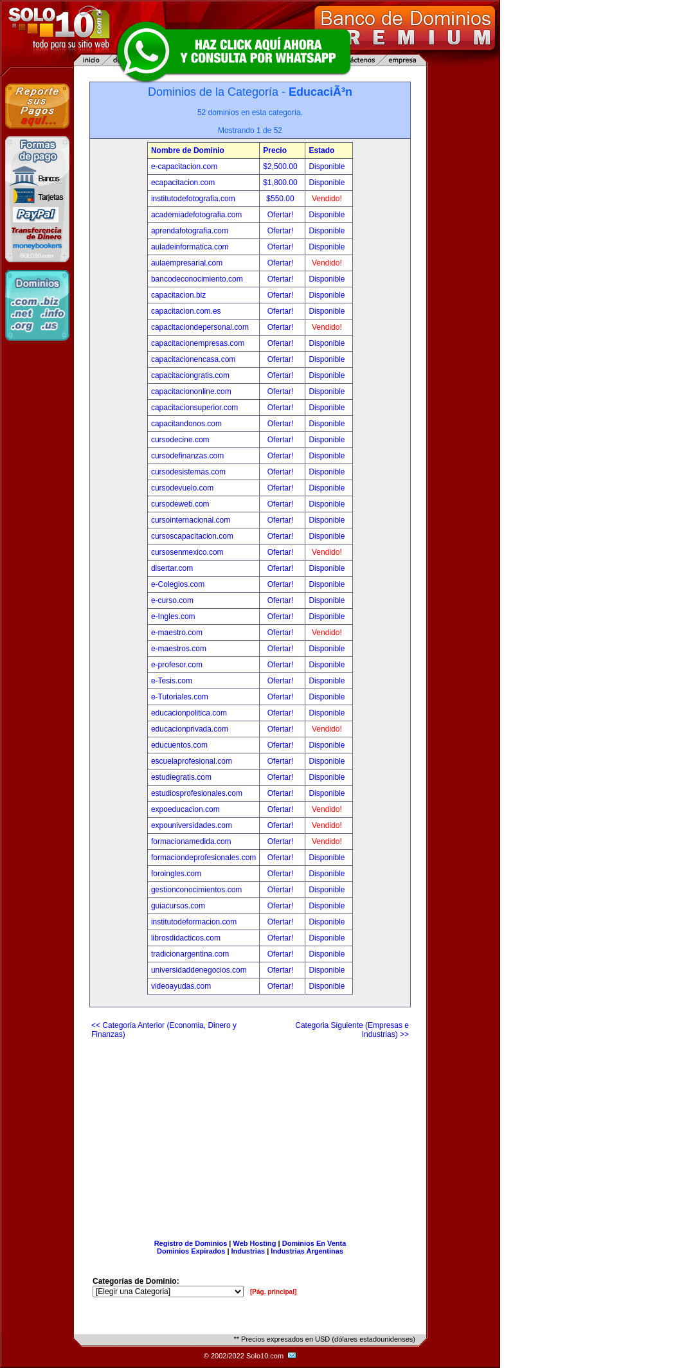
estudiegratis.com (181, 777)
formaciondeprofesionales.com (203, 857)
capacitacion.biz (178, 295)
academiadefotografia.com (196, 214)
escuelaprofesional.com (191, 761)
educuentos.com (179, 745)
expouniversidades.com (191, 825)
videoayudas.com (181, 986)
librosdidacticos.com (186, 937)
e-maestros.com (178, 648)
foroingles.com (176, 873)
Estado (321, 150)
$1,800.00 (281, 182)
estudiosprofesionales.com (196, 793)
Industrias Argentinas (307, 1251)
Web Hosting (254, 1243)
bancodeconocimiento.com (197, 279)
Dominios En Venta (314, 1243)
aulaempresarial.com (186, 262)
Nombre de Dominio (187, 150)
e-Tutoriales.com (179, 696)
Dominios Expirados (191, 1251)
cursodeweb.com (180, 504)
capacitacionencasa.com (193, 359)
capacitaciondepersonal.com (200, 327)
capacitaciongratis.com (190, 375)
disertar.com (172, 568)
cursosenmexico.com (187, 552)
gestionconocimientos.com (196, 889)
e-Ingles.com (173, 616)
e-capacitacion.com (184, 166)
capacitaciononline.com (191, 391)
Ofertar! (281, 214)
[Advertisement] (250, 1134)
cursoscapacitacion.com (192, 536)
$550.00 (281, 198)
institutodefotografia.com (193, 198)
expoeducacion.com (185, 809)
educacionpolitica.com (189, 712)
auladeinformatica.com (190, 246)
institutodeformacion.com (194, 921)
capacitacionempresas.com (197, 343)
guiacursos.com (178, 905)
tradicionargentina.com (190, 954)
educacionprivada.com (189, 729)
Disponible (327, 166)
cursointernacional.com (190, 520)
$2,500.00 (281, 166)
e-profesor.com (177, 664)
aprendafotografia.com (189, 230)
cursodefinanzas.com (187, 455)
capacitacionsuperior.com (194, 407)
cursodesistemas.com (188, 471)
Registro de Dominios (191, 1243)
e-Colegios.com (177, 584)
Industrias (248, 1251)
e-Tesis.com (171, 680)
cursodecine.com (180, 439)
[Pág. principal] (273, 1291)
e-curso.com (172, 600)
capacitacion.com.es (186, 311)
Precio (275, 150)
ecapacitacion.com (183, 182)
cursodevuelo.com (182, 487)
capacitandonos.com (186, 423)
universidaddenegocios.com (199, 970)
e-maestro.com (177, 632)
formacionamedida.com (191, 841)
